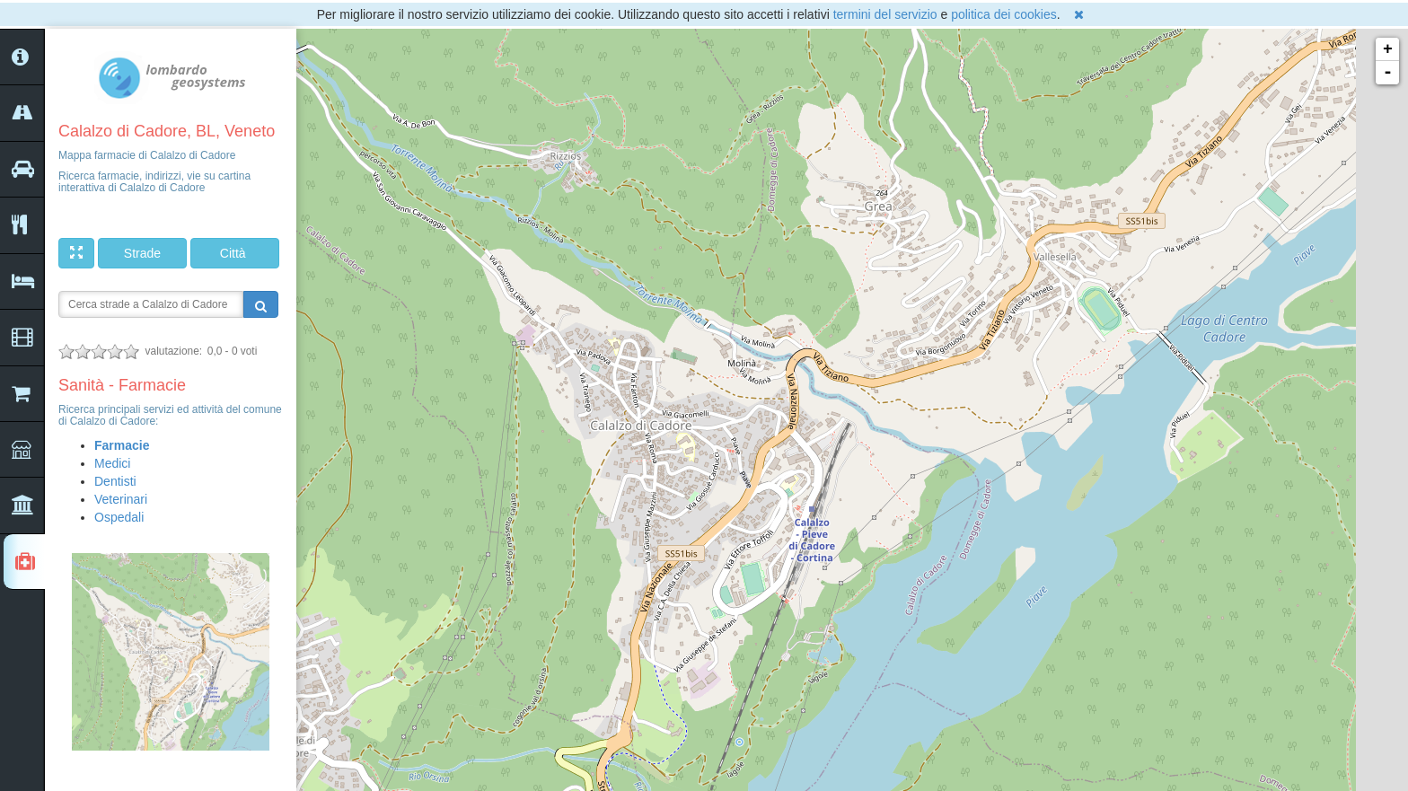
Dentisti (115, 481)
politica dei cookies (1004, 14)
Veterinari (120, 499)
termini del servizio (885, 14)
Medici (112, 463)
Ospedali (119, 517)
